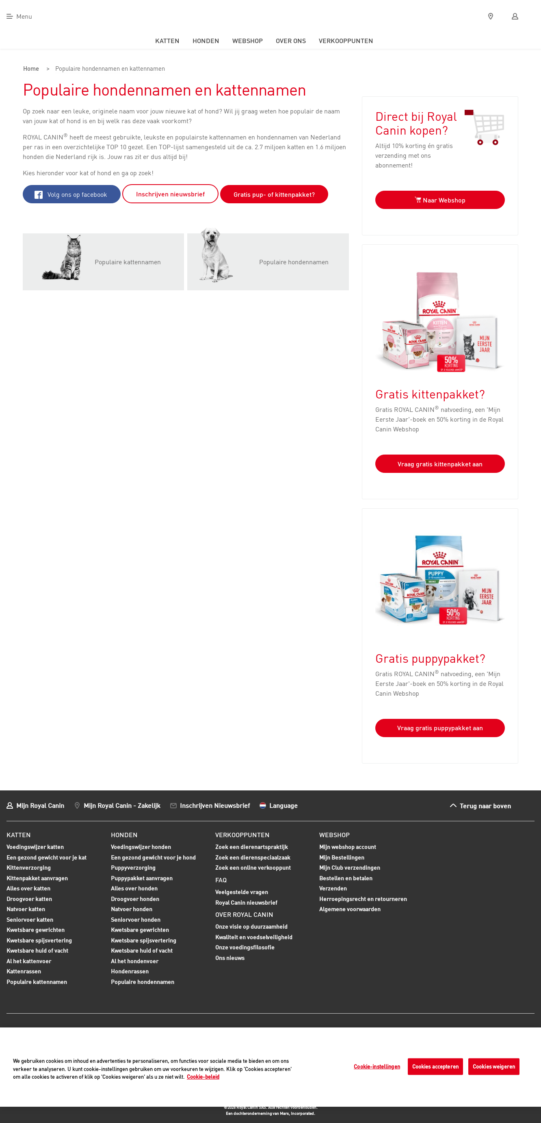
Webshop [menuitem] (247, 40)
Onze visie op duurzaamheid (251, 926)
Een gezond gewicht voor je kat (46, 856)
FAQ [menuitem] (221, 879)
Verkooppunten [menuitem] (346, 40)
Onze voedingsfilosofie (245, 947)
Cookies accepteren (435, 1066)
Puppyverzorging (133, 868)
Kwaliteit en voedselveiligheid (253, 936)
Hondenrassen (130, 970)
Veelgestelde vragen (241, 891)
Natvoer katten (25, 909)
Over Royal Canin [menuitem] (244, 914)
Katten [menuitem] (167, 40)
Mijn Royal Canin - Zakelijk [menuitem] (122, 805)
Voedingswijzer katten (35, 846)
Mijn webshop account (347, 846)
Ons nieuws (230, 957)
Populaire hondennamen (142, 981)
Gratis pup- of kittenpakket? (274, 193)
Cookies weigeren (494, 1066)
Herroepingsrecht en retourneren (363, 898)
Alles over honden (134, 888)
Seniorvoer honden (135, 920)
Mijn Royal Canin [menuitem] (40, 805)
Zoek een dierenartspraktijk (251, 846)
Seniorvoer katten (29, 920)
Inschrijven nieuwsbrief (170, 193)
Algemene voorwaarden (350, 908)
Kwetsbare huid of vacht (37, 951)
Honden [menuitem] (206, 40)
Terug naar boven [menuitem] (485, 805)
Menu (24, 16)
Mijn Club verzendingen (349, 867)
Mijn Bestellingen (341, 856)
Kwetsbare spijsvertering (39, 940)
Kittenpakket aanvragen (37, 878)
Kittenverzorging (28, 868)
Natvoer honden (131, 909)
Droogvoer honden (135, 899)
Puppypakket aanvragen (142, 878)
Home (31, 69)
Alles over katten (28, 888)
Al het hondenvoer (134, 960)
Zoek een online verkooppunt (253, 867)
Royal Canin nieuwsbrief (246, 902)
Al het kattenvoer (28, 960)
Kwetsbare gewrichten (35, 930)
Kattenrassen (23, 970)
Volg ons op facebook (71, 193)
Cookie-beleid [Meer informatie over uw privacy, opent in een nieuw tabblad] (203, 1076)
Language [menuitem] (283, 805)
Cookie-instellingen (377, 1066)
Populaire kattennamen (36, 982)
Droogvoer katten (29, 899)
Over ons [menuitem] (291, 40)
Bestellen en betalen (345, 877)
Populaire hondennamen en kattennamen (112, 69)
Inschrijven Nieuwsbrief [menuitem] (215, 805)
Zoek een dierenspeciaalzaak (252, 856)
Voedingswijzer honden (141, 846)
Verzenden (333, 887)
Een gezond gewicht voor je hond (153, 857)
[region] (270, 1067)
